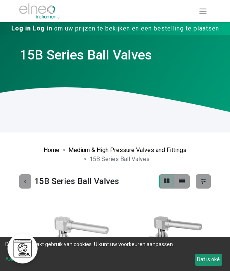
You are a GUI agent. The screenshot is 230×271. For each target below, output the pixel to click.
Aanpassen (18, 259)
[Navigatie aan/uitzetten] (203, 11)
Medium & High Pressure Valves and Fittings (127, 150)
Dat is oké (208, 259)
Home (51, 150)
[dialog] (115, 254)
